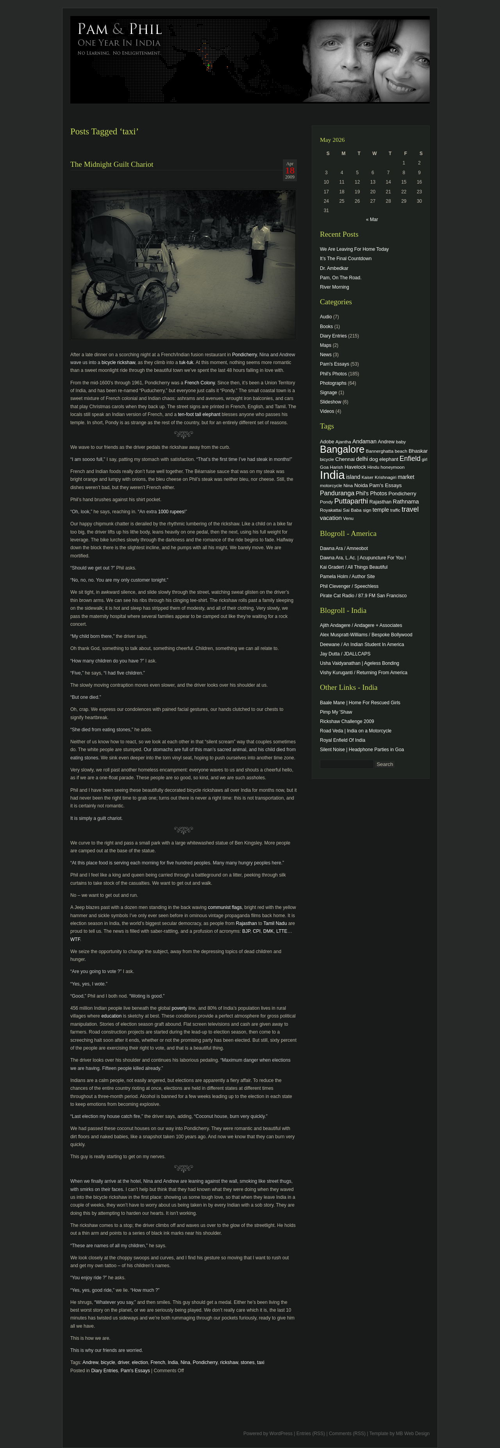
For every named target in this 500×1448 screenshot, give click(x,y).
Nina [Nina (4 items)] (348, 485)
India (173, 1362)
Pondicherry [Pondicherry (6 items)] (402, 493)
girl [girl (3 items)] (424, 459)
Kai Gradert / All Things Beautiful (354, 567)
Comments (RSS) (347, 1433)
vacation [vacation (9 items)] (331, 517)
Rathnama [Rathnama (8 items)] (406, 501)
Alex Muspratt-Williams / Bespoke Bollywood (366, 634)
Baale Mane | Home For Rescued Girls (360, 702)
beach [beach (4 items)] (401, 451)
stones (247, 1362)
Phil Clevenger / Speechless (349, 586)
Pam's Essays (135, 1370)
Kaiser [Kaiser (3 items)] (367, 477)
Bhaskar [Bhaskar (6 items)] (418, 451)
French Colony (200, 383)
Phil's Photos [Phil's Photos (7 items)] (371, 493)
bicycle (108, 1362)
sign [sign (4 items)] (367, 509)
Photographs (333, 383)
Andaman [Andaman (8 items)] (364, 441)
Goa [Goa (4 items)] (324, 467)
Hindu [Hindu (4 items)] (373, 467)
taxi (260, 1362)
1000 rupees (170, 511)
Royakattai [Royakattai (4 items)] (331, 509)
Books (326, 326)
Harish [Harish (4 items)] (336, 467)
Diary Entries (104, 1370)
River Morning (334, 287)
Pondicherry (244, 354)
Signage (328, 392)
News (326, 354)
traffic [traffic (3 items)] (395, 510)
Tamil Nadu (275, 923)
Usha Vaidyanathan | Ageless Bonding (359, 663)
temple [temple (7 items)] (381, 510)
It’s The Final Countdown (345, 258)
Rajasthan (246, 923)
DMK (268, 931)
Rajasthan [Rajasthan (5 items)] (380, 502)
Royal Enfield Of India (342, 740)
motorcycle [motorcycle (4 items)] (331, 485)
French (157, 1362)
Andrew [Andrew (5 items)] (386, 442)
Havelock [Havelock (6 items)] (355, 467)
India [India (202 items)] (332, 474)
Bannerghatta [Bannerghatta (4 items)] (380, 451)
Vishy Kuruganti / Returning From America (363, 672)
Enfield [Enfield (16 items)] (410, 458)
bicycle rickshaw (118, 362)
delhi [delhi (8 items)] (362, 459)
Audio (326, 317)
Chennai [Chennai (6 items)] (345, 459)
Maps (325, 345)
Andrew (90, 1362)
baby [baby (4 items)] (401, 441)
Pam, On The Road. (341, 277)
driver (123, 1362)
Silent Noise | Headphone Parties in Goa (362, 749)
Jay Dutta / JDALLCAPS (345, 654)
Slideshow (330, 402)
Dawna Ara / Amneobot (344, 548)
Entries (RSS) (310, 1433)
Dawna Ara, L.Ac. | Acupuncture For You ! (363, 558)
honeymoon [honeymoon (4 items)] (392, 467)
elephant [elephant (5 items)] (388, 459)
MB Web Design (413, 1433)
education (111, 1016)
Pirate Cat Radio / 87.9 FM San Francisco (363, 595)
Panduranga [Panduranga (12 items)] (337, 492)
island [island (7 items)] (353, 477)
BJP (246, 931)
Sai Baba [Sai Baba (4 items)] (352, 509)
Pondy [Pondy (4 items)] (326, 501)
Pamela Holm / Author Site (347, 576)
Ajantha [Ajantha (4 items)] (343, 441)
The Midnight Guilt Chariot (112, 164)
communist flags (225, 907)
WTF (75, 939)
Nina (185, 1362)
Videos (327, 411)
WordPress (281, 1433)
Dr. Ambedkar (334, 268)
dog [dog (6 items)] (373, 459)
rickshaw (229, 1362)
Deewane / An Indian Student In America (362, 644)
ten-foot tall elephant (199, 414)
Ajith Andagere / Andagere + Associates (361, 625)
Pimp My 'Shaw (336, 712)
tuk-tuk (186, 362)
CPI (257, 931)
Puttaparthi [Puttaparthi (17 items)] (351, 501)
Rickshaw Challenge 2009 (347, 721)
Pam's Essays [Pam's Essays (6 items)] (385, 485)
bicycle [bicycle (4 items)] (327, 459)
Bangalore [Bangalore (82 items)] (342, 449)
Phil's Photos (333, 374)
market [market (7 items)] (406, 477)
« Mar (372, 219)
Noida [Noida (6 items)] (361, 485)
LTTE (281, 931)
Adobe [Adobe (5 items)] (327, 442)
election (140, 1362)
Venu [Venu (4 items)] (348, 518)
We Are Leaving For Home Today (354, 249)
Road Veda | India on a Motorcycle (355, 731)
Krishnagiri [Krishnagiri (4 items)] (385, 477)
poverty (179, 1008)
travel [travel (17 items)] (410, 509)
